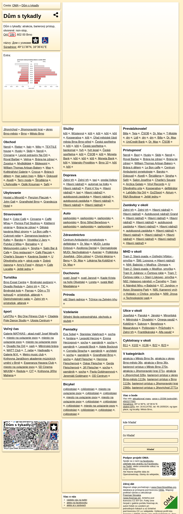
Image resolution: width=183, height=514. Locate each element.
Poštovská (148, 327)
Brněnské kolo (12, 290)
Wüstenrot (77, 133)
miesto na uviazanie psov (22, 337)
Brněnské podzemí (41, 282)
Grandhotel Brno (29, 201)
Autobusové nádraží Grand (161, 214)
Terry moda (24, 180)
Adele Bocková (108, 346)
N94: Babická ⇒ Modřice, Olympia (147, 264)
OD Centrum (100, 375)
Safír (47, 184)
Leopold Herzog (89, 338)
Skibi (30, 151)
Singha (35, 248)
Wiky (38, 146)
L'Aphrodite (10, 184)
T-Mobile (171, 133)
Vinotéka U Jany (37, 239)
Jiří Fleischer (91, 367)
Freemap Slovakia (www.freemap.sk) (132, 496)
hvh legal (93, 150)
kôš (65, 133)
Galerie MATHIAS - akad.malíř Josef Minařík (30, 333)
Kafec (7, 239)
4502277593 (129, 401)
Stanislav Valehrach (92, 334)
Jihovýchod (10, 129)
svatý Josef (70, 277)
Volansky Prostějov (83, 162)
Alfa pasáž (165, 332)
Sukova (142, 323)
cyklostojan (70, 389)
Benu (66, 260)
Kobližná (128, 323)
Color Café (19, 219)
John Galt (9, 201)
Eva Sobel (69, 334)
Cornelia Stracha (76, 350)
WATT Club (14, 350)
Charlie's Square (13, 256)
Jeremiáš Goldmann (75, 375)
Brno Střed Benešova (93, 222)
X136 (145, 345)
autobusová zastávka (76, 196)
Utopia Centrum (40, 320)
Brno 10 (104, 162)
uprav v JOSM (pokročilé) (164, 398)
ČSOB (91, 154)
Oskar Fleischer (92, 363)
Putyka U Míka (12, 244)
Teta (134, 133)
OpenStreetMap (119, 122)
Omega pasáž (166, 319)
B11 (125, 345)
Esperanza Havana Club (39, 362)
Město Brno (37, 133)
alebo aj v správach (76, 505)
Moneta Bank (106, 158)
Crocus (36, 171)
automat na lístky (98, 184)
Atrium (39, 264)
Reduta (21, 371)
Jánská (155, 315)
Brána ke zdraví (45, 159)
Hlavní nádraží (75, 184)
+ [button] (68, 8)
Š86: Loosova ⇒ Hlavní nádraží (155, 260)
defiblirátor (69, 243)
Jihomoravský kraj (31, 129)
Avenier (97, 252)
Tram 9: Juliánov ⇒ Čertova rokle (143, 273)
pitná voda (32, 260)
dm (128, 137)
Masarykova (130, 327)
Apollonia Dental (86, 248)
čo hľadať (129, 435)
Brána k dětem (132, 167)
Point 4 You (92, 188)
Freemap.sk (137, 122)
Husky (19, 151)
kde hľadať (129, 422)
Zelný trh (31, 286)
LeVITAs (8, 316)
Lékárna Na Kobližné (100, 260)
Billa (40, 176)
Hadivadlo (44, 350)
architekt (111, 350)
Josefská (128, 315)
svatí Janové (89, 277)
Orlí (9, 35)
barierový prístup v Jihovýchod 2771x (155, 387)
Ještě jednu (24, 269)
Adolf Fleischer (83, 359)
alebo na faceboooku (77, 502)
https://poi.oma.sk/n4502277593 (163, 122)
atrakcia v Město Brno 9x (138, 358)
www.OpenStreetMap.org (163, 487)
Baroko (18, 239)
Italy (29, 146)
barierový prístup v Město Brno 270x (145, 366)
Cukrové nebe (12, 235)
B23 (163, 345)
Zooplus (8, 163)
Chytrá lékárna (104, 256)
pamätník (97, 342)
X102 (135, 345)
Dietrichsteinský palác (16, 298)
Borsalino (31, 244)
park (32, 346)
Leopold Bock (86, 346)
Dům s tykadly (30, 5)
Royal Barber (11, 159)
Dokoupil (52, 176)
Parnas (29, 290)
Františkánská (146, 332)
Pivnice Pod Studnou (27, 223)
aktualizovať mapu (142, 398)
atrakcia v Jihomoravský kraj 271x (144, 371)
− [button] (68, 13)
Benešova (157, 323)
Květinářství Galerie (15, 171)
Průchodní (165, 327)
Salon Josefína (142, 180)
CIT (31, 371)
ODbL (161, 490)
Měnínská (132, 319)
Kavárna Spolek (37, 256)
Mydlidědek (24, 163)
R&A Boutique (131, 196)
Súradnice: (10, 46)
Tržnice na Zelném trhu (103, 299)
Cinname (9, 155)
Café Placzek (43, 252)
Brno (24, 133)
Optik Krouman (30, 184)
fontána (71, 338)
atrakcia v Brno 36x (156, 362)
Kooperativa (73, 137)
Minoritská (170, 315)
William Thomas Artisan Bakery (22, 167)
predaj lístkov (109, 180)
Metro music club (33, 354)
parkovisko (69, 218)
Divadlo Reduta (12, 286)
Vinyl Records (155, 184)
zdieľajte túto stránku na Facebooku (140, 463)
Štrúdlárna (41, 180)
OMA (15, 5)
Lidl (136, 137)
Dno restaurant (22, 252)
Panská (142, 315)
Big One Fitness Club (31, 316)
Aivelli (10, 180)
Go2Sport (156, 192)
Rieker (19, 146)
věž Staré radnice (74, 299)
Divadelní (148, 319)
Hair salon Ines (24, 176)
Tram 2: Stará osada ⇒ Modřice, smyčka (148, 268)
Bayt (6, 219)
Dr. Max (85, 243)
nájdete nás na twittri (77, 500)
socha (111, 334)
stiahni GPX (129, 406)
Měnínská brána (49, 346)
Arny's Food (24, 264)
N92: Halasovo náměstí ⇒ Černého (144, 281)
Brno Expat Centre (14, 282)
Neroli (7, 146)
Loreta (93, 282)
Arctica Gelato (134, 184)
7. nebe (29, 350)
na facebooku (146, 461)
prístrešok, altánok (28, 294)
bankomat (69, 150)
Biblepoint (41, 163)
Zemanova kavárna (36, 235)
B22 (154, 345)
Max (48, 167)
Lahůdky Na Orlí (136, 192)
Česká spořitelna (105, 141)
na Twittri (127, 466)
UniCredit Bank (135, 141)
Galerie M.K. (11, 354)
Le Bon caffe (41, 231)
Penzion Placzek (38, 197)
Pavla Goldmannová (102, 371)
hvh (81, 150)
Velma (27, 159)
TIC (43, 286)
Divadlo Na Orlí (16, 346)
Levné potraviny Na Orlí (33, 155)
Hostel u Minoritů (13, 197)
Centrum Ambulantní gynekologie (83, 239)
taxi (95, 180)
